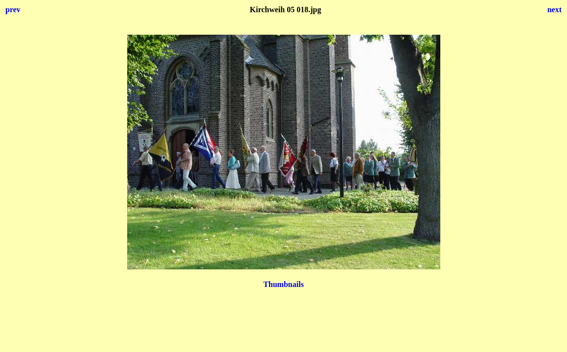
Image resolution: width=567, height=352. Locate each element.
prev (13, 9)
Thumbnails (283, 284)
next (554, 9)
